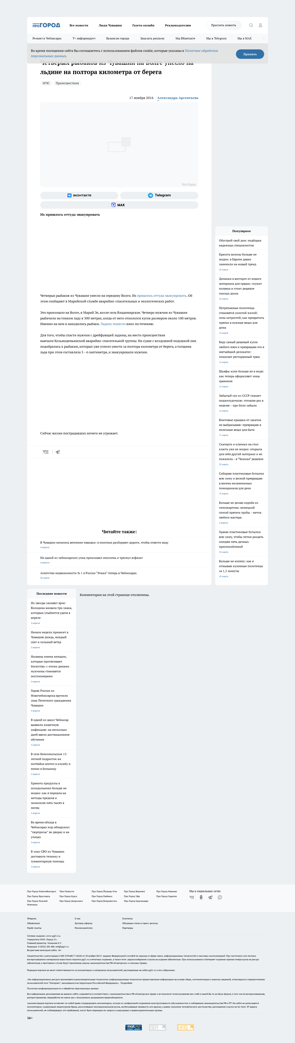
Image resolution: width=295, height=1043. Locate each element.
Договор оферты (83, 923)
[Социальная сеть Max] (119, 205)
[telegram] (59, 452)
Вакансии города (117, 38)
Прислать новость (223, 25)
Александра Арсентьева (177, 98)
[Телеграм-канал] (159, 195)
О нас (78, 918)
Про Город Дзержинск (71, 901)
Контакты (127, 918)
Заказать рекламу (152, 38)
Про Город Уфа (132, 896)
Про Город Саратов (166, 896)
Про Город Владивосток (104, 901)
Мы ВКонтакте (185, 38)
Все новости (79, 25)
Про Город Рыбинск (102, 896)
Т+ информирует (84, 38)
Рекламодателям (178, 25)
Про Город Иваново (166, 891)
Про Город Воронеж (134, 891)
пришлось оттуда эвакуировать (161, 295)
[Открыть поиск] (251, 25)
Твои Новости (66, 891)
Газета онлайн (143, 25)
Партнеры (127, 927)
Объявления (33, 923)
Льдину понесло (113, 324)
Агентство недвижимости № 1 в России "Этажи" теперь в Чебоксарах (119, 575)
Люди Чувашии (110, 25)
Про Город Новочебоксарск (41, 891)
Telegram (31, 918)
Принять (250, 54)
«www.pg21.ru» (53, 935)
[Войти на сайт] (260, 25)
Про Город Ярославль (38, 896)
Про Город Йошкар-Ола (104, 891)
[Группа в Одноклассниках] (201, 897)
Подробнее (126, 983)
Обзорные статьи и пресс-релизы (140, 923)
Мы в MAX (244, 38)
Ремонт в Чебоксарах (47, 38)
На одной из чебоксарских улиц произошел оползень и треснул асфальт (119, 560)
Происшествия (67, 83)
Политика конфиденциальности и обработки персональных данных (63, 988)
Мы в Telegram (216, 38)
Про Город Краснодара (136, 901)
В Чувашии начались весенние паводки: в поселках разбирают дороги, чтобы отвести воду (119, 545)
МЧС (46, 83)
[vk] (46, 452)
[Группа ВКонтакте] (79, 195)
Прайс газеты (34, 927)
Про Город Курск (68, 896)
